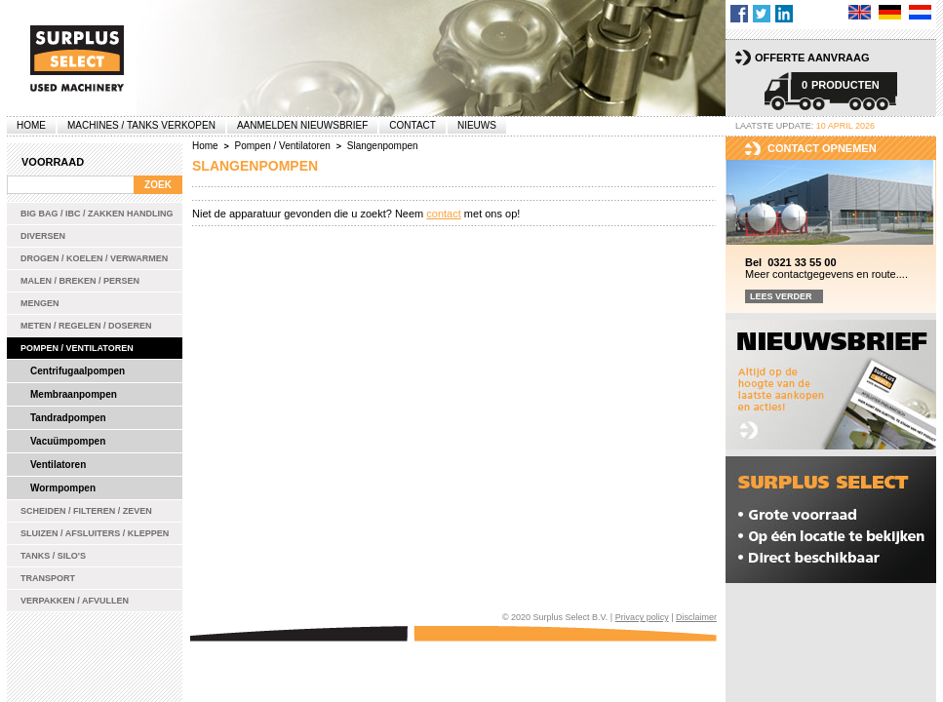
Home (31, 125)
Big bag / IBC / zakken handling (97, 213)
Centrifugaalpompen (77, 371)
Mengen (39, 303)
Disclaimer (696, 617)
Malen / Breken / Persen (79, 281)
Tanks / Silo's (53, 556)
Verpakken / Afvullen (74, 600)
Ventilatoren (58, 464)
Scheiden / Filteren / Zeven (86, 511)
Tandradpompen (68, 417)
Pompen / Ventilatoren (77, 348)
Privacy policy (642, 617)
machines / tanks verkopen (141, 125)
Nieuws (476, 125)
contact (443, 213)
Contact (412, 125)
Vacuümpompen (67, 441)
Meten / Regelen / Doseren (86, 326)
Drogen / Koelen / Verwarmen (94, 258)
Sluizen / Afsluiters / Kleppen (94, 533)
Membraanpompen (73, 394)
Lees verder (781, 296)
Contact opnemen (822, 148)
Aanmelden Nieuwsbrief (302, 125)
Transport (47, 578)
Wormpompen (63, 488)
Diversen (42, 236)
